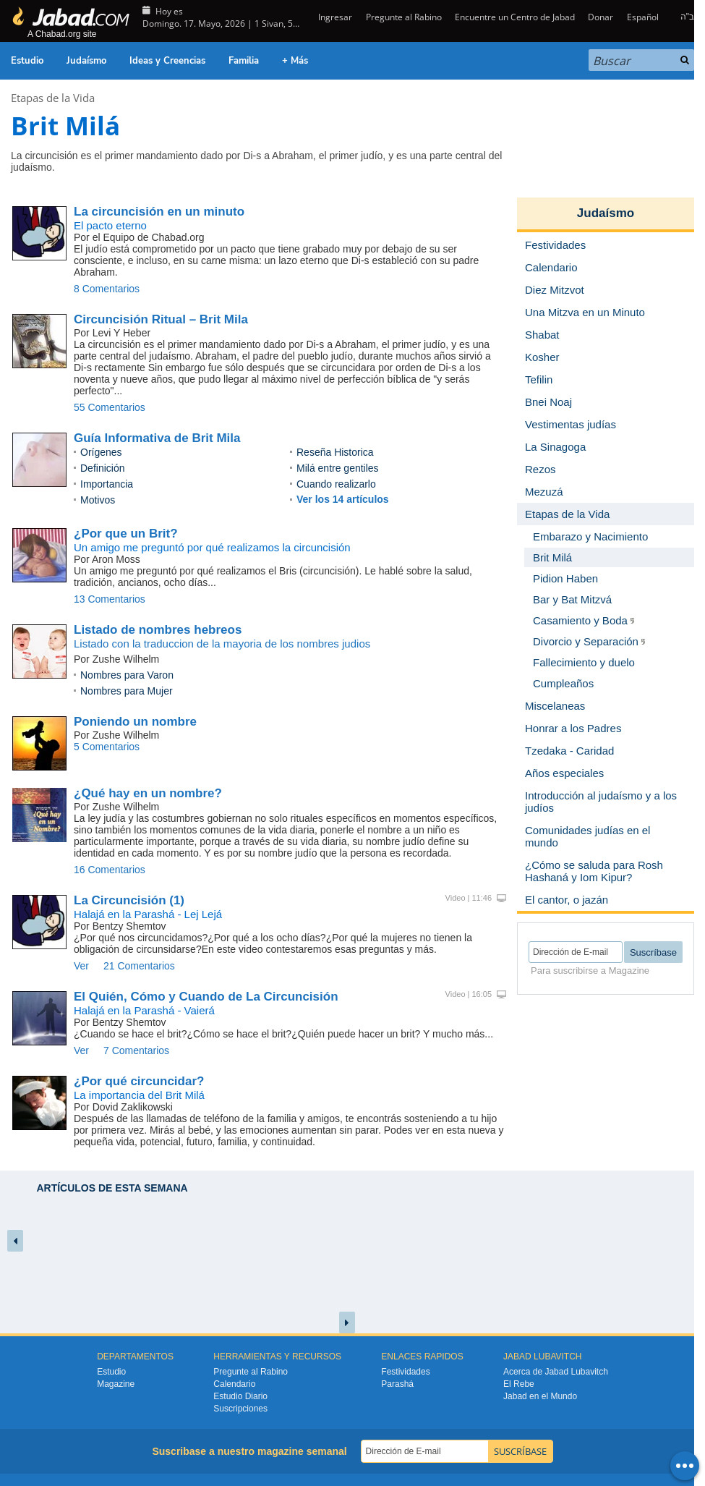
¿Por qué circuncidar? (139, 1081)
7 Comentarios (136, 1050)
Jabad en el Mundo (540, 1396)
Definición (102, 468)
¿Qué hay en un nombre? (148, 793)
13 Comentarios (109, 599)
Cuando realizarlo (336, 484)
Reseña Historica (335, 452)
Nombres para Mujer (126, 691)
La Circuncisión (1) (129, 900)
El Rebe (518, 1384)
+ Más (295, 60)
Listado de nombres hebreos (158, 630)
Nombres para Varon (127, 675)
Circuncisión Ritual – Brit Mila (161, 319)
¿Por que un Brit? (126, 533)
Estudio (27, 60)
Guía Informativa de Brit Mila (157, 438)
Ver (81, 966)
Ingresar (334, 17)
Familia (243, 60)
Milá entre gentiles (337, 468)
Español (643, 17)
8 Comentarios (107, 288)
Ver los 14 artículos (342, 499)
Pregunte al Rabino (404, 17)
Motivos (97, 500)
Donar (600, 17)
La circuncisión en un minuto (159, 211)
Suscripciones (240, 1409)
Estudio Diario (240, 1396)
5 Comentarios (107, 746)
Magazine (115, 1384)
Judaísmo (86, 60)
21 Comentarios (139, 966)
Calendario (234, 1384)
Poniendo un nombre (135, 722)
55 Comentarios (109, 407)
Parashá (397, 1384)
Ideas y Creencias (167, 60)
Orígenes (101, 452)
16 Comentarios (109, 869)
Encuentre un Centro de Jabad (515, 17)
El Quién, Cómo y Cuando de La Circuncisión (206, 996)
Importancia (106, 484)
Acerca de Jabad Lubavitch (555, 1372)
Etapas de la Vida (53, 97)
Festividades (405, 1372)
